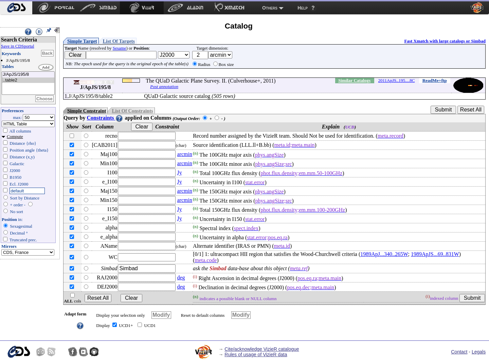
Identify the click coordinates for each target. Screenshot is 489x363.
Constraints (105, 118)
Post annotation (164, 86)
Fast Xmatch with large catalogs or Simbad (445, 41)
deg (181, 277)
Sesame (119, 48)
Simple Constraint (86, 111)
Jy (179, 172)
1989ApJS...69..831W (435, 254)
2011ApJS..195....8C (396, 80)
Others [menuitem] (269, 8)
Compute (15, 136)
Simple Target (82, 41)
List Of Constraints (132, 111)
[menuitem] (16, 7)
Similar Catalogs (354, 80)
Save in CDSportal (17, 46)
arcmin (184, 154)
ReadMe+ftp (434, 80)
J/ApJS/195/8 (28, 74)
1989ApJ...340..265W (384, 254)
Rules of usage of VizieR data (255, 354)
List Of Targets (119, 41)
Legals (479, 352)
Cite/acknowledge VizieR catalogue (261, 349)
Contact (459, 352)
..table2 (28, 80)
